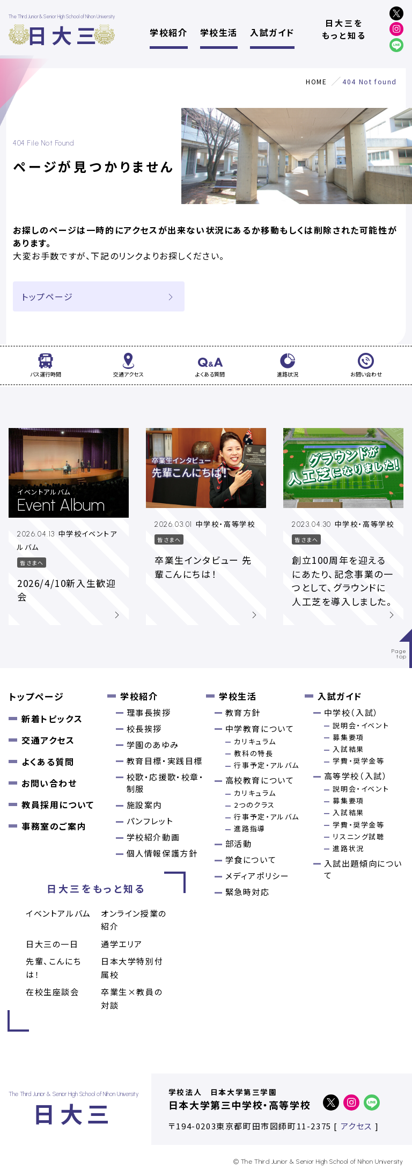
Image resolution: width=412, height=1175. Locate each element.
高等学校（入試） (356, 775)
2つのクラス (254, 805)
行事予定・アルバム (266, 765)
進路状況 (348, 848)
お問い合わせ (49, 783)
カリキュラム (255, 741)
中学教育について (260, 728)
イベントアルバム (58, 913)
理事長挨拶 (149, 712)
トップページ (98, 296)
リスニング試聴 (358, 836)
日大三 (63, 34)
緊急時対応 (247, 891)
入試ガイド (272, 32)
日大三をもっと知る (344, 29)
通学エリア (122, 943)
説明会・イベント (361, 725)
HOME (316, 81)
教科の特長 (253, 753)
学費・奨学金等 (358, 761)
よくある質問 (48, 761)
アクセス (356, 1126)
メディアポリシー (257, 875)
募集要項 (348, 737)
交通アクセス (48, 740)
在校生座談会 (52, 991)
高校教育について (260, 780)
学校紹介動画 (153, 837)
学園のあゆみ (153, 744)
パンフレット (150, 820)
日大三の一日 (52, 943)
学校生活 (219, 32)
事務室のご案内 (53, 825)
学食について (251, 859)
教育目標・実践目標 (165, 760)
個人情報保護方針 (162, 853)
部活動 (238, 843)
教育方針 (243, 712)
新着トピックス (52, 718)
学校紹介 (168, 32)
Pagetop (399, 654)
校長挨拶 (144, 728)
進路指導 (249, 828)
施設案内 (144, 804)
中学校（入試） (351, 712)
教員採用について (57, 804)
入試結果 (348, 749)
